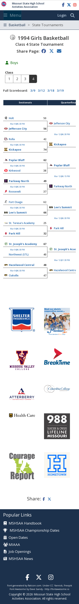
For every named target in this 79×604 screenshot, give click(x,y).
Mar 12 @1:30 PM (62, 260)
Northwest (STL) (19, 254)
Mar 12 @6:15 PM (62, 176)
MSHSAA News (21, 559)
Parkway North (19, 181)
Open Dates (18, 538)
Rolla (12, 139)
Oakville (14, 275)
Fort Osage (16, 202)
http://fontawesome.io (57, 589)
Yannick (58, 585)
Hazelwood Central (21, 265)
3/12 (41, 90)
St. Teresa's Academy (22, 223)
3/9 (32, 90)
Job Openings (20, 552)
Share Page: (28, 51)
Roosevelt (15, 191)
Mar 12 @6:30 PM (62, 134)
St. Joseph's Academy (23, 244)
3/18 (50, 90)
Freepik (68, 585)
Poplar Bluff (16, 160)
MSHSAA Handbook (25, 523)
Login (62, 15)
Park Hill (59, 228)
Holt (11, 118)
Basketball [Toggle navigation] (33, 25)
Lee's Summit (63, 207)
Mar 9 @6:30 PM (17, 123)
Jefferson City (62, 123)
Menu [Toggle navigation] (12, 15)
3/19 (60, 90)
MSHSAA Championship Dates (31, 530)
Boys (14, 62)
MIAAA (14, 545)
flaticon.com (34, 585)
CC (51, 585)
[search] (73, 15)
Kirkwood (14, 170)
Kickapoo (60, 144)
